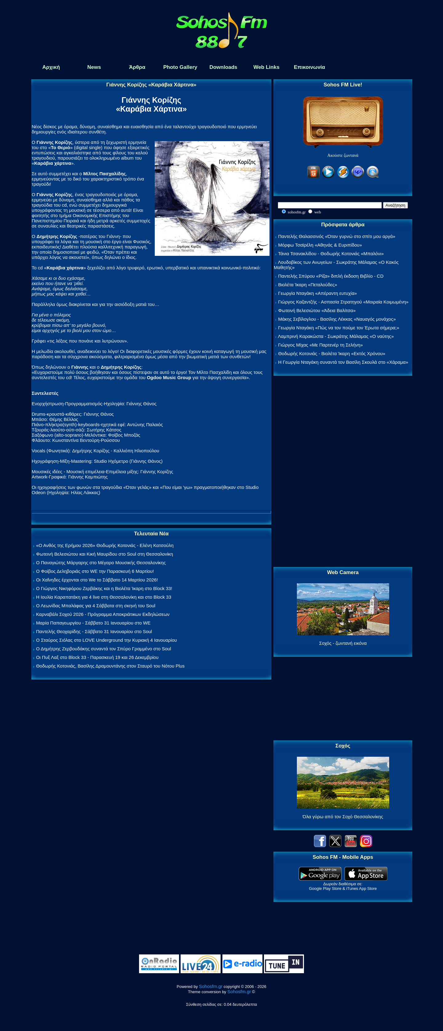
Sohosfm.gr (211, 986)
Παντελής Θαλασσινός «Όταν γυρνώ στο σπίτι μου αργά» (336, 236)
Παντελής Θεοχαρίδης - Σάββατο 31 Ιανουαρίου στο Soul (94, 631)
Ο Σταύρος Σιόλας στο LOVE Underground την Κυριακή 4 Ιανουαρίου (106, 640)
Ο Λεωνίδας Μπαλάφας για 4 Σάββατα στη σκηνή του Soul (95, 605)
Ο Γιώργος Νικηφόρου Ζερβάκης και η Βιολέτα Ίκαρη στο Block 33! (104, 588)
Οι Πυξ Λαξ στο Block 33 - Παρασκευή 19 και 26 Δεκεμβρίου (97, 657)
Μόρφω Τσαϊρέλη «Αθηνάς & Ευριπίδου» (320, 245)
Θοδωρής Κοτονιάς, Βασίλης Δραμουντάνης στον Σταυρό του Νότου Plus (110, 665)
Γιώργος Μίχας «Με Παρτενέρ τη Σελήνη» (320, 344)
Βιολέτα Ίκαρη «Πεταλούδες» (307, 284)
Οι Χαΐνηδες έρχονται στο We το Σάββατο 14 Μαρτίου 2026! (97, 579)
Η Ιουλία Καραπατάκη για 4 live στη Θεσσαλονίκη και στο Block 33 (103, 597)
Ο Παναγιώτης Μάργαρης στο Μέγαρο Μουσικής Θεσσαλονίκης (101, 562)
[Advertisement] (343, 471)
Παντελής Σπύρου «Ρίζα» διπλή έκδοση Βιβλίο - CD (330, 276)
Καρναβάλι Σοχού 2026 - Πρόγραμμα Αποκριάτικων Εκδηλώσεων (103, 614)
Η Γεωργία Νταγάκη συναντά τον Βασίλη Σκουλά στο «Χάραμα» (343, 362)
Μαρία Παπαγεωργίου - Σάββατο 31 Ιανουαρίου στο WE (93, 622)
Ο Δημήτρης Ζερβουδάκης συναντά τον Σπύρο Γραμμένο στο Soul (103, 648)
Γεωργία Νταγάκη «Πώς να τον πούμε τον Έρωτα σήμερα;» (338, 327)
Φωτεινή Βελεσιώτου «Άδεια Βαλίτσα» (317, 310)
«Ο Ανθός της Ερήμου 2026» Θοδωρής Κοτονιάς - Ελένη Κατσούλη (105, 545)
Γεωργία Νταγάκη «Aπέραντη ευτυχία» (317, 293)
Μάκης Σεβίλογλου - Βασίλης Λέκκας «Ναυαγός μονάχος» (337, 319)
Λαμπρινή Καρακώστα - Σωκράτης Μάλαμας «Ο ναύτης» (336, 336)
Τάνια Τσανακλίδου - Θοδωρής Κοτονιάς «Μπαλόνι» (331, 253)
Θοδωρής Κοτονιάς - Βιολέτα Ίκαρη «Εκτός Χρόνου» (331, 353)
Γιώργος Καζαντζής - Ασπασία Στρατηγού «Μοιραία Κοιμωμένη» (343, 301)
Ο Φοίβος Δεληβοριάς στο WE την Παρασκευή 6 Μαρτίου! (95, 571)
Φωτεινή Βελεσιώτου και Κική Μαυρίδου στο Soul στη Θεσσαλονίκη (104, 554)
